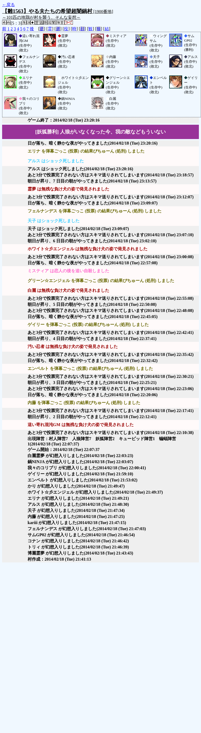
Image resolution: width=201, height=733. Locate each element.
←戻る (8, 4)
